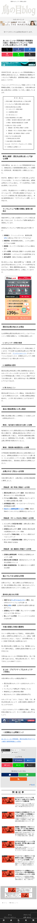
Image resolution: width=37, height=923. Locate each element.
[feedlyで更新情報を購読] (27, 774)
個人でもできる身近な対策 (13, 136)
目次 (16, 98)
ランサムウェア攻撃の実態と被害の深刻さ (18, 104)
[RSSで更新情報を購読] (18, 779)
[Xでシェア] (7, 50)
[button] (29, 54)
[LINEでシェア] (18, 54)
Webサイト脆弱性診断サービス (14, 509)
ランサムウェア (6, 752)
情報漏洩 (15, 752)
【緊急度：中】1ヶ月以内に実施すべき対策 (19, 130)
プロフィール (27, 915)
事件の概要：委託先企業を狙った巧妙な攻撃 (18, 101)
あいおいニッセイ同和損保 (18, 750)
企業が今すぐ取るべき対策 (13, 125)
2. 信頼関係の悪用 (12, 112)
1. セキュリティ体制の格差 (14, 109)
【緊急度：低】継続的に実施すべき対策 (18, 133)
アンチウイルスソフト (20, 353)
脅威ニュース (6, 750)
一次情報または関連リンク (13, 147)
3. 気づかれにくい (12, 115)
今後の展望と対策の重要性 (13, 141)
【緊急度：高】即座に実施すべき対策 (17, 127)
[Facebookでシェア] (18, 50)
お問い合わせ (27, 917)
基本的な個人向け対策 (13, 138)
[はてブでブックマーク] (29, 50)
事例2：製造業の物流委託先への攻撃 (17, 122)
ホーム (10, 915)
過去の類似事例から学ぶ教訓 (14, 117)
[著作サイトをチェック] (9, 774)
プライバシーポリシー (10, 917)
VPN (5, 238)
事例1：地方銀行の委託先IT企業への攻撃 (18, 120)
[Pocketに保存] (7, 54)
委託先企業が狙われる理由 (13, 107)
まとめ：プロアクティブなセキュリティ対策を (19, 144)
